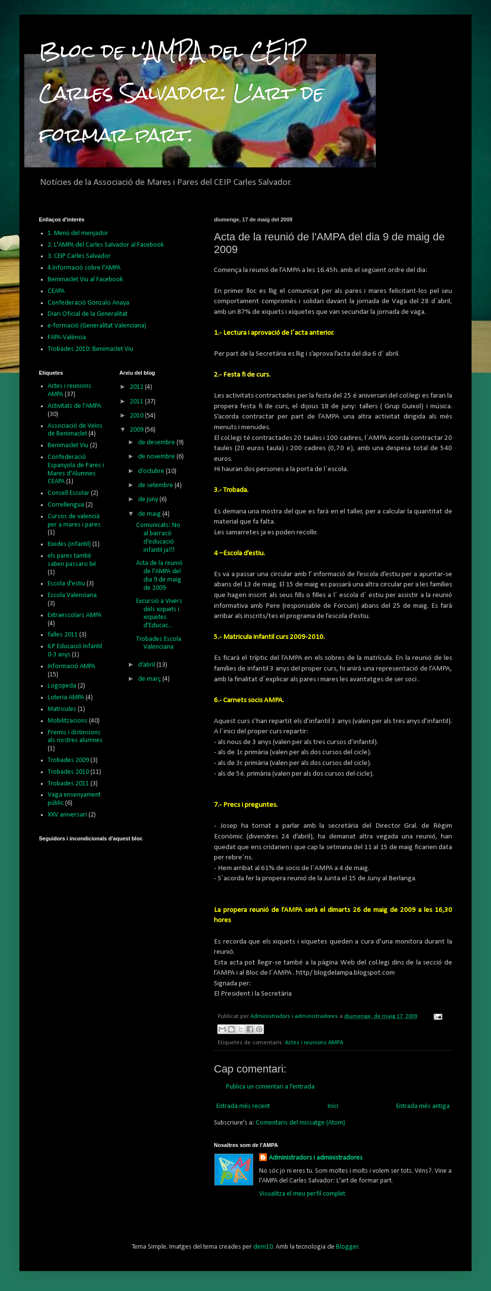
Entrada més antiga (423, 1106)
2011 (137, 401)
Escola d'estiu (66, 583)
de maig (150, 514)
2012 (137, 387)
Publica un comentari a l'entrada (270, 1087)
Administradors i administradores (316, 1158)
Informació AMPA (71, 666)
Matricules (62, 709)
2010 (137, 415)
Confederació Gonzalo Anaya (88, 303)
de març (150, 679)
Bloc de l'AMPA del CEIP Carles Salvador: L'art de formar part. (181, 92)
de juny (148, 499)
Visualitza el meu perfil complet (302, 1194)
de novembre (157, 456)
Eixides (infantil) (69, 544)
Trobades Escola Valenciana (158, 643)
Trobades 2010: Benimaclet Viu (90, 349)
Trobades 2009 (68, 760)
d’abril (147, 665)
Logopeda (62, 686)
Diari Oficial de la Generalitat (87, 314)
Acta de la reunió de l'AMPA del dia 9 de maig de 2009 (159, 575)
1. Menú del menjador (78, 233)
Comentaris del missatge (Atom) (300, 1123)
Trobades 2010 (68, 772)
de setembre (156, 485)
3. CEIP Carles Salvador (79, 256)
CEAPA (56, 291)
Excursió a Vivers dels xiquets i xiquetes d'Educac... (159, 613)
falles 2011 (63, 634)
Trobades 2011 (68, 783)
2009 (137, 430)
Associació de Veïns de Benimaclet (75, 430)
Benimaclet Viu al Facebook (85, 279)
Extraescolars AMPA (75, 615)
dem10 (263, 1247)
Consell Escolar (68, 493)
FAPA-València (67, 337)
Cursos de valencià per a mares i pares (74, 520)
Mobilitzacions (68, 721)
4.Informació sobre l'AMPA (84, 268)
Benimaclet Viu (68, 445)
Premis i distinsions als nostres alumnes (75, 737)
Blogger (347, 1247)
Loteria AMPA (66, 697)
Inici (333, 1106)
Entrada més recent (243, 1106)
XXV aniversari (67, 814)
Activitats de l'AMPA (74, 406)
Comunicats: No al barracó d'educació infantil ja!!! (158, 537)
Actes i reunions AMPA (314, 1043)
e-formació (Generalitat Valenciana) (97, 325)
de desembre (157, 442)
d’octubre (152, 471)
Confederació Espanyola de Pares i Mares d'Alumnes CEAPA (76, 469)
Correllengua (66, 505)
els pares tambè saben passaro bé (72, 560)
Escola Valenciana (72, 595)
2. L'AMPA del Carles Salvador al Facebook (106, 245)
